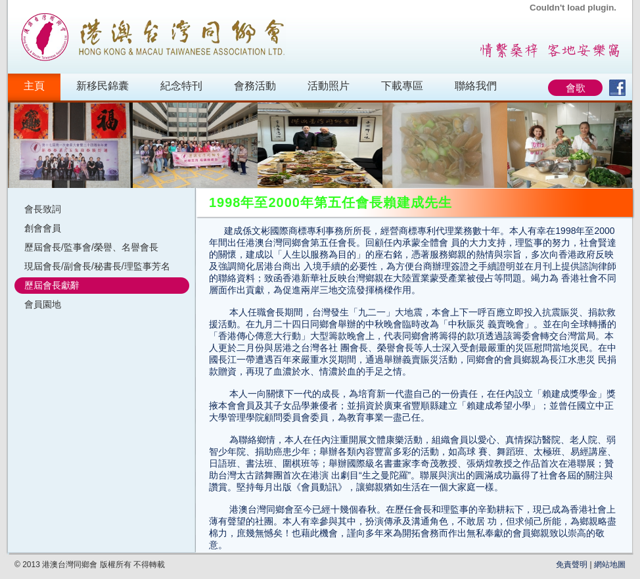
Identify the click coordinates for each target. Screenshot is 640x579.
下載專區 (402, 85)
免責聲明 (571, 564)
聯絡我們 (476, 85)
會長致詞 (42, 209)
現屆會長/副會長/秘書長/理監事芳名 (97, 266)
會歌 (575, 87)
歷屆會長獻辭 (52, 285)
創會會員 (42, 228)
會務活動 (255, 85)
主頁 (34, 85)
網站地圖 (610, 564)
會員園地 (42, 304)
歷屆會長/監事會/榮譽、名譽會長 (91, 247)
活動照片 (329, 85)
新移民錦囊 (102, 85)
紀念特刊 (181, 85)
